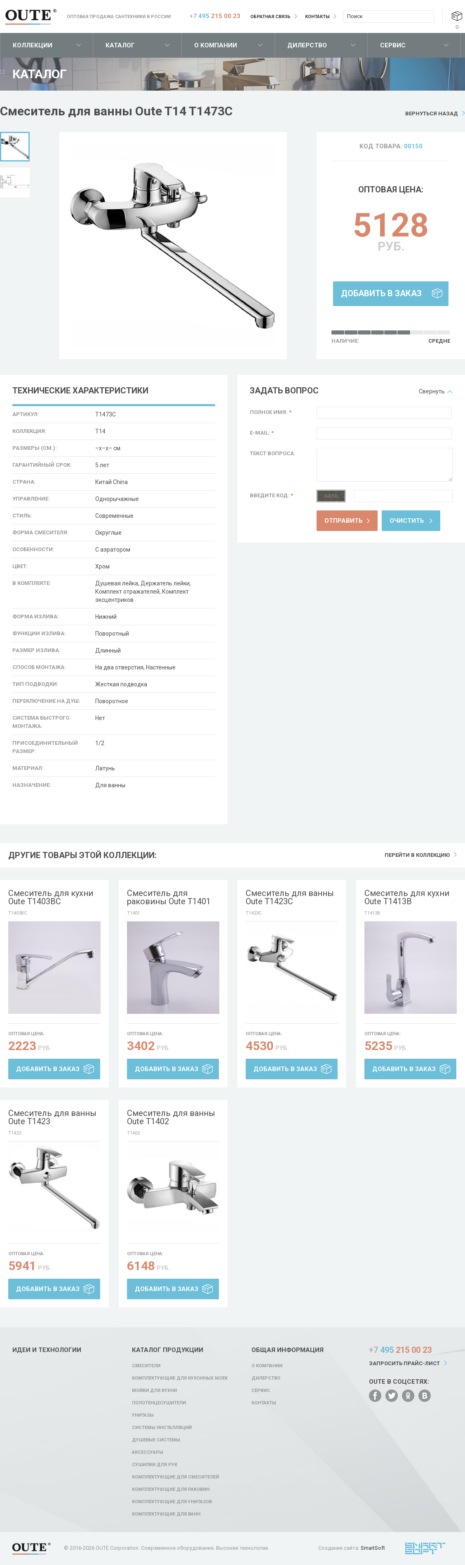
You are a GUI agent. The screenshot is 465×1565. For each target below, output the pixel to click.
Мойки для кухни (154, 1390)
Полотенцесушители (159, 1403)
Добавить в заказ (381, 293)
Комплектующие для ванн (166, 1514)
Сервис (393, 45)
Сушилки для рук (154, 1464)
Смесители (146, 1365)
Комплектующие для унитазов (172, 1501)
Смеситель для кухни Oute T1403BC (50, 897)
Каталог (120, 45)
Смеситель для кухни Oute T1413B (406, 897)
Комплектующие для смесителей (175, 1477)
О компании (215, 45)
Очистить (407, 520)
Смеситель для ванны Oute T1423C (290, 897)
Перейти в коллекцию (417, 855)
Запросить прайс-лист (404, 1363)
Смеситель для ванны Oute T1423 (52, 1117)
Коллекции (32, 45)
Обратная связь (270, 16)
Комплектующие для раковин (170, 1489)
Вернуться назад (431, 113)
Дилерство (307, 45)
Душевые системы (156, 1440)
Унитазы (143, 1415)
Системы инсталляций (162, 1427)
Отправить (343, 520)
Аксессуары (147, 1452)
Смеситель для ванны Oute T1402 (171, 1117)
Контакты (317, 16)
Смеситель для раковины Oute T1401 (169, 897)
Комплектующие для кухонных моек (180, 1378)
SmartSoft (373, 1548)
